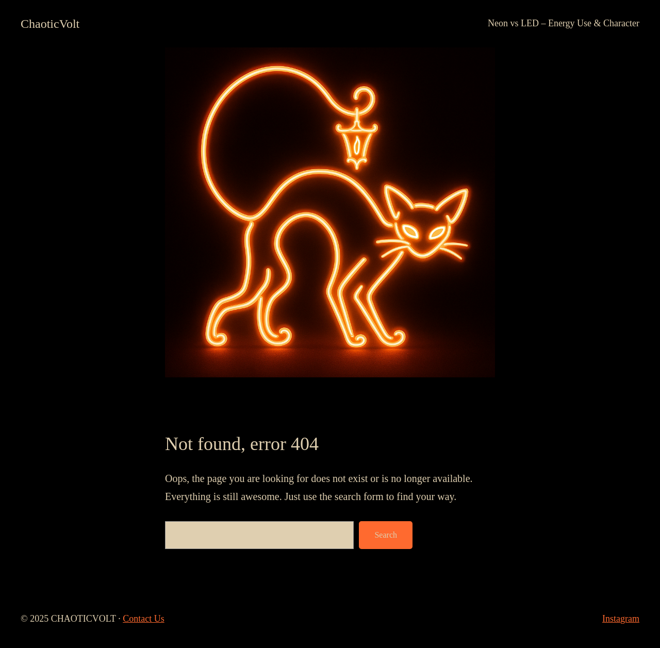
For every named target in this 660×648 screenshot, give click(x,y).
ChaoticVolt (50, 23)
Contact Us (143, 618)
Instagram (620, 618)
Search (385, 534)
